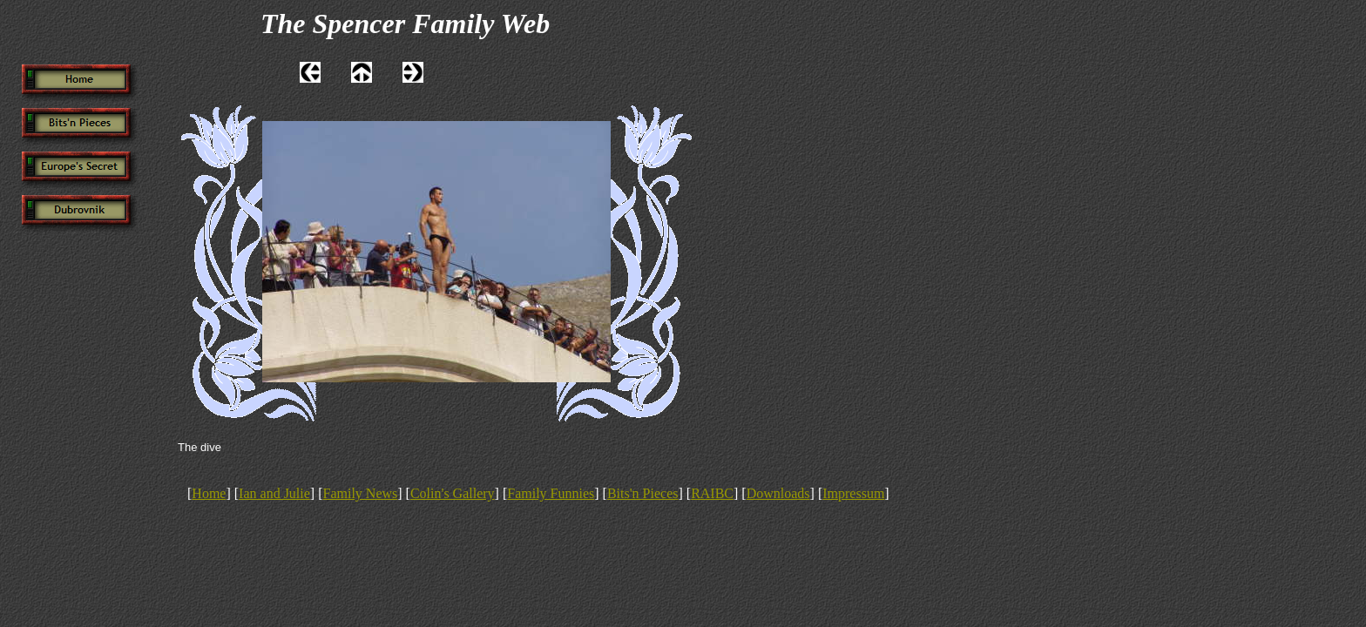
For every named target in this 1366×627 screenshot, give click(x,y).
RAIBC (712, 493)
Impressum (853, 493)
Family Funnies (550, 493)
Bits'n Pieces (643, 493)
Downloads (778, 493)
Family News (360, 493)
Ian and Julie (274, 493)
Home (209, 493)
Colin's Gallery (452, 493)
